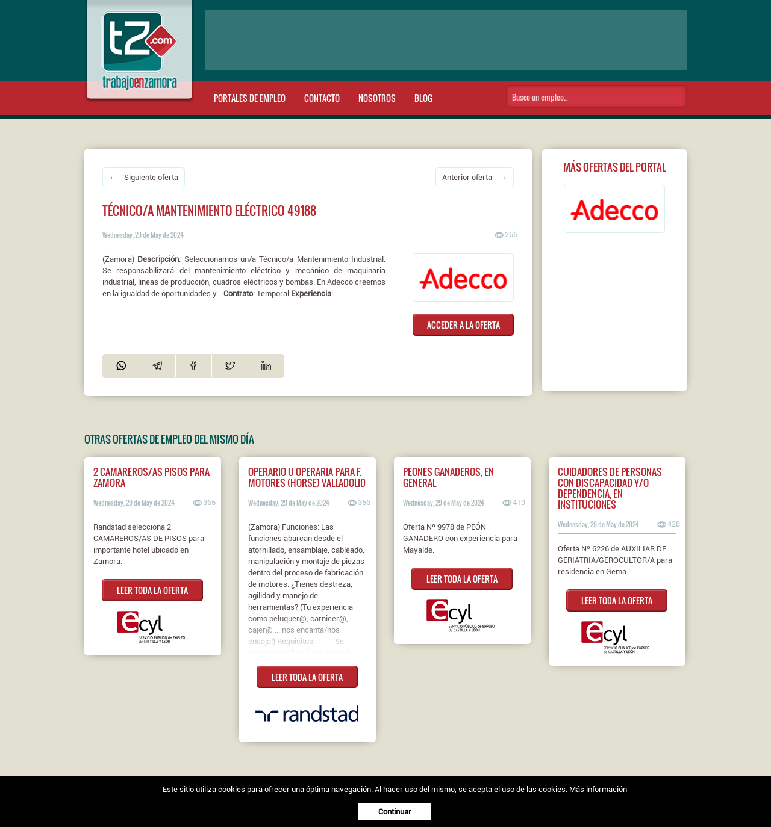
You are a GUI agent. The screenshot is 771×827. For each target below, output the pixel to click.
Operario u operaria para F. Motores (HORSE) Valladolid (307, 477)
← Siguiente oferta (143, 177)
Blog (423, 97)
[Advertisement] (446, 40)
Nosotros (377, 97)
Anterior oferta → (474, 177)
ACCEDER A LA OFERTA (463, 324)
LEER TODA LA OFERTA (152, 590)
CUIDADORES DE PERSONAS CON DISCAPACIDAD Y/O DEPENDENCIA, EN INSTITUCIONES (610, 488)
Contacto (322, 97)
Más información (598, 789)
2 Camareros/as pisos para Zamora (151, 477)
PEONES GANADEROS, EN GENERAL (448, 477)
